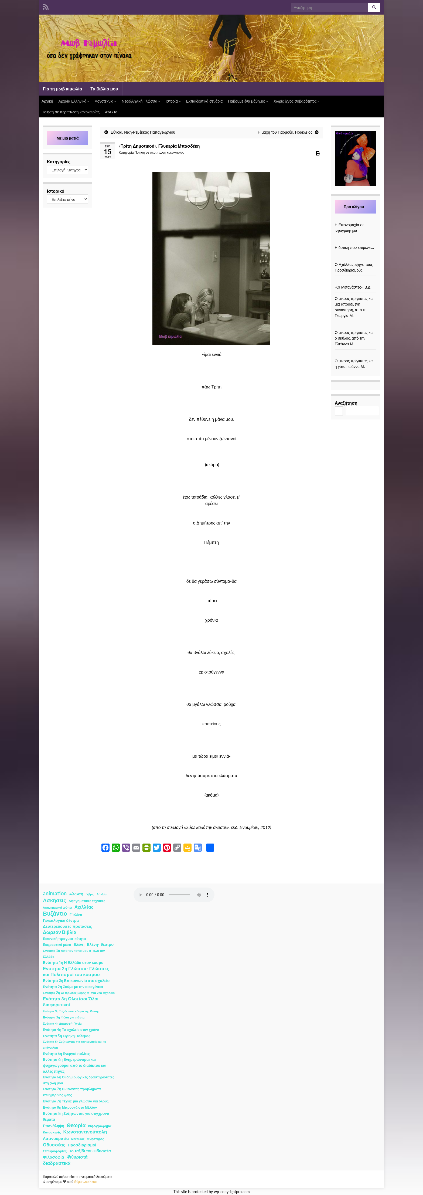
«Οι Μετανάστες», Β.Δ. (353, 287)
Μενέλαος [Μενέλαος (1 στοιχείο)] (77, 1138)
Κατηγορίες (58, 161)
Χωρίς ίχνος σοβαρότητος (296, 101)
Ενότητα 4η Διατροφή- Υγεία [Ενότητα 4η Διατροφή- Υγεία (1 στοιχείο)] (62, 1023)
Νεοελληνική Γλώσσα (141, 101)
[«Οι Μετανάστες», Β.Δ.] (355, 281)
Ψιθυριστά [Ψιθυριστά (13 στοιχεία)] (77, 1156)
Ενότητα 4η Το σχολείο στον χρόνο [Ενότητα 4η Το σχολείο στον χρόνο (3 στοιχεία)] (71, 1030)
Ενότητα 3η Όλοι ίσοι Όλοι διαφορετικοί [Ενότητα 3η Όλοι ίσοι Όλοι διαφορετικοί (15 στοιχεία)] (70, 1001)
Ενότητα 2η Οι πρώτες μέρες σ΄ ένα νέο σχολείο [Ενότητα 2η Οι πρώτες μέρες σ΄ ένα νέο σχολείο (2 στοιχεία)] (79, 993)
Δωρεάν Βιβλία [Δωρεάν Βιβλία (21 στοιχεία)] (59, 932)
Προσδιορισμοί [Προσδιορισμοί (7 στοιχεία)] (82, 1145)
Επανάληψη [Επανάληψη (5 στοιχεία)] (53, 1125)
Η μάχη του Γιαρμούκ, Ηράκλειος (285, 132)
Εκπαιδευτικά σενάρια (204, 101)
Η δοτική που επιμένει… (354, 247)
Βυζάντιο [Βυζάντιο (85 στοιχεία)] (55, 913)
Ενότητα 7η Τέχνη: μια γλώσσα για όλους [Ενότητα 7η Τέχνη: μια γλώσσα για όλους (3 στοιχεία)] (75, 1101)
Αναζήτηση (346, 402)
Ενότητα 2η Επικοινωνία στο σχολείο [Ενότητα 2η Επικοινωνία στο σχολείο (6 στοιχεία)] (76, 980)
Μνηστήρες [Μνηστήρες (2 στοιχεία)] (95, 1139)
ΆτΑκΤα (111, 112)
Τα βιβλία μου (104, 88)
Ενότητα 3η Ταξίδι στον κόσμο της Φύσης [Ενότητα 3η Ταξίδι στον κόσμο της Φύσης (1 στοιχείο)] (71, 1011)
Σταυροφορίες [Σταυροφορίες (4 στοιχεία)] (55, 1151)
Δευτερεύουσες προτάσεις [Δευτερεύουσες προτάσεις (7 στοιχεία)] (67, 926)
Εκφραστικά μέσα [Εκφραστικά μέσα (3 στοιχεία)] (57, 945)
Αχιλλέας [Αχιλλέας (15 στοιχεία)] (83, 907)
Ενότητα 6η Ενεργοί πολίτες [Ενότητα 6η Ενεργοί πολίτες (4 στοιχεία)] (66, 1053)
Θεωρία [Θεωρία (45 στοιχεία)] (76, 1125)
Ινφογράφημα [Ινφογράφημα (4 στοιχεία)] (99, 1126)
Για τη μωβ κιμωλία (62, 88)
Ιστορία (173, 101)
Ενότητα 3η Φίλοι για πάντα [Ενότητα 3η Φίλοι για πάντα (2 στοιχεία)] (63, 1017)
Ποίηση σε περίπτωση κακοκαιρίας (71, 112)
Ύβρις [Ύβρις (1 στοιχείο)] (90, 894)
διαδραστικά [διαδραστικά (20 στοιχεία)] (56, 1163)
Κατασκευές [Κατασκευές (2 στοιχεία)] (52, 1132)
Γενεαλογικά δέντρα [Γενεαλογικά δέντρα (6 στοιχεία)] (61, 920)
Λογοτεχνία (105, 101)
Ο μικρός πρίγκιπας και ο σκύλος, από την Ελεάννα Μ (354, 338)
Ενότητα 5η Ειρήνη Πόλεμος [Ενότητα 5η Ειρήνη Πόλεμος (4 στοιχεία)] (66, 1036)
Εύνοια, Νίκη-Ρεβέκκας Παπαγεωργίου (143, 132)
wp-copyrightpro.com (232, 1192)
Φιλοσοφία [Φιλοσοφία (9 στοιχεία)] (53, 1157)
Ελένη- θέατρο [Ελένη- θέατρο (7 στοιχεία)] (100, 944)
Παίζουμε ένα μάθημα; (248, 101)
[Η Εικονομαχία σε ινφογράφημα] (355, 219)
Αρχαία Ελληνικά (74, 101)
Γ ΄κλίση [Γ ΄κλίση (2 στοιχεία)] (76, 914)
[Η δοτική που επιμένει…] (355, 242)
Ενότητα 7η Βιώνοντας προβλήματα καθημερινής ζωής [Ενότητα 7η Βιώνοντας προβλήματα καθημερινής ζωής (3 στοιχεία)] (72, 1092)
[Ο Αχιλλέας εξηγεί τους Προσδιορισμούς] (355, 259)
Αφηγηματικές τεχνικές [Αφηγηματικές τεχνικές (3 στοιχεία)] (87, 901)
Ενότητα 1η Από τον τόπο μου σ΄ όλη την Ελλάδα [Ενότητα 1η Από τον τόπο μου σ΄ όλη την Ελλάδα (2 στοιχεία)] (74, 954)
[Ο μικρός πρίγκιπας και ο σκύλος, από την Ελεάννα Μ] (355, 327)
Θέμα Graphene (85, 1182)
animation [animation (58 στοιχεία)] (55, 893)
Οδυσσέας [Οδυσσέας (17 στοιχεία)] (54, 1144)
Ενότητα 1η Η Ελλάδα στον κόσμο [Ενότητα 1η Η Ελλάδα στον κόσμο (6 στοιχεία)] (73, 962)
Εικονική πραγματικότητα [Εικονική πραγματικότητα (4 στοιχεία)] (64, 938)
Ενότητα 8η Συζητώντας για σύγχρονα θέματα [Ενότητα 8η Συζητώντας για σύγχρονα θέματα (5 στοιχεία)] (76, 1116)
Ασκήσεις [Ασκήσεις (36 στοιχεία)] (54, 900)
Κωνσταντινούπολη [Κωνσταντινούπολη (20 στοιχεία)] (85, 1132)
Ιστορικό (55, 191)
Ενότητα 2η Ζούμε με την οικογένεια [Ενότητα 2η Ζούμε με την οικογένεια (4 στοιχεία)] (73, 986)
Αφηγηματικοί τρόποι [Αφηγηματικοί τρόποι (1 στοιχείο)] (57, 907)
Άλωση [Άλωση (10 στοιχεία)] (76, 893)
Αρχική (47, 101)
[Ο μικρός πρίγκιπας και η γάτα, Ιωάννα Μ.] (355, 355)
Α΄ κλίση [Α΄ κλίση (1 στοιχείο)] (102, 894)
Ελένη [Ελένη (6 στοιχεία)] (79, 944)
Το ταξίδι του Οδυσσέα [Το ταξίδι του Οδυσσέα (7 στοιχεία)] (90, 1151)
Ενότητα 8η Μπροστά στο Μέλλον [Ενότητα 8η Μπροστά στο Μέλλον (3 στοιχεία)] (70, 1107)
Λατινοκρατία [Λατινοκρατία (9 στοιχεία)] (56, 1138)
